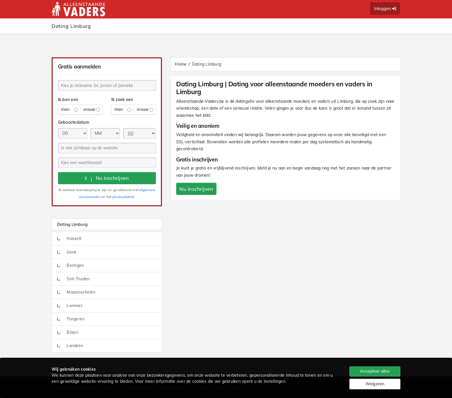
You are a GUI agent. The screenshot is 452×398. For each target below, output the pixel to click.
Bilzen (67, 332)
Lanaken (70, 345)
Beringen (70, 265)
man (69, 109)
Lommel (69, 305)
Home (181, 64)
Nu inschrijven (107, 178)
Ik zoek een (122, 99)
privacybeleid (123, 197)
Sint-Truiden (73, 278)
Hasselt (69, 238)
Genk (67, 252)
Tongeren (71, 318)
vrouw (91, 109)
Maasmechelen (76, 292)
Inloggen (385, 8)
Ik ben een (68, 99)
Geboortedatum (73, 122)
